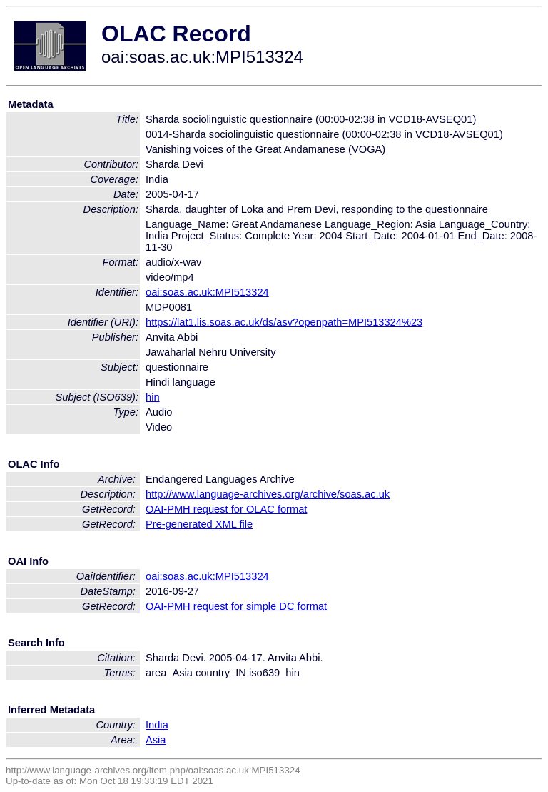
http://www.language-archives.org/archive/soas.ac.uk (268, 494)
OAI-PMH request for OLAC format (226, 509)
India (157, 725)
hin (153, 397)
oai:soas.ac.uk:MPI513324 (207, 292)
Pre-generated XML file (199, 524)
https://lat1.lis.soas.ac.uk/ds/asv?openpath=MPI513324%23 (284, 322)
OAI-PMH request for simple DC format (236, 606)
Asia (156, 740)
